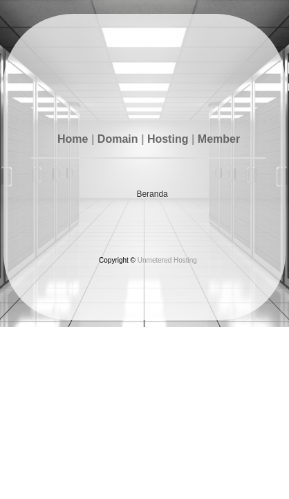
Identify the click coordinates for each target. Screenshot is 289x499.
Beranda (151, 194)
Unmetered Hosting (167, 260)
